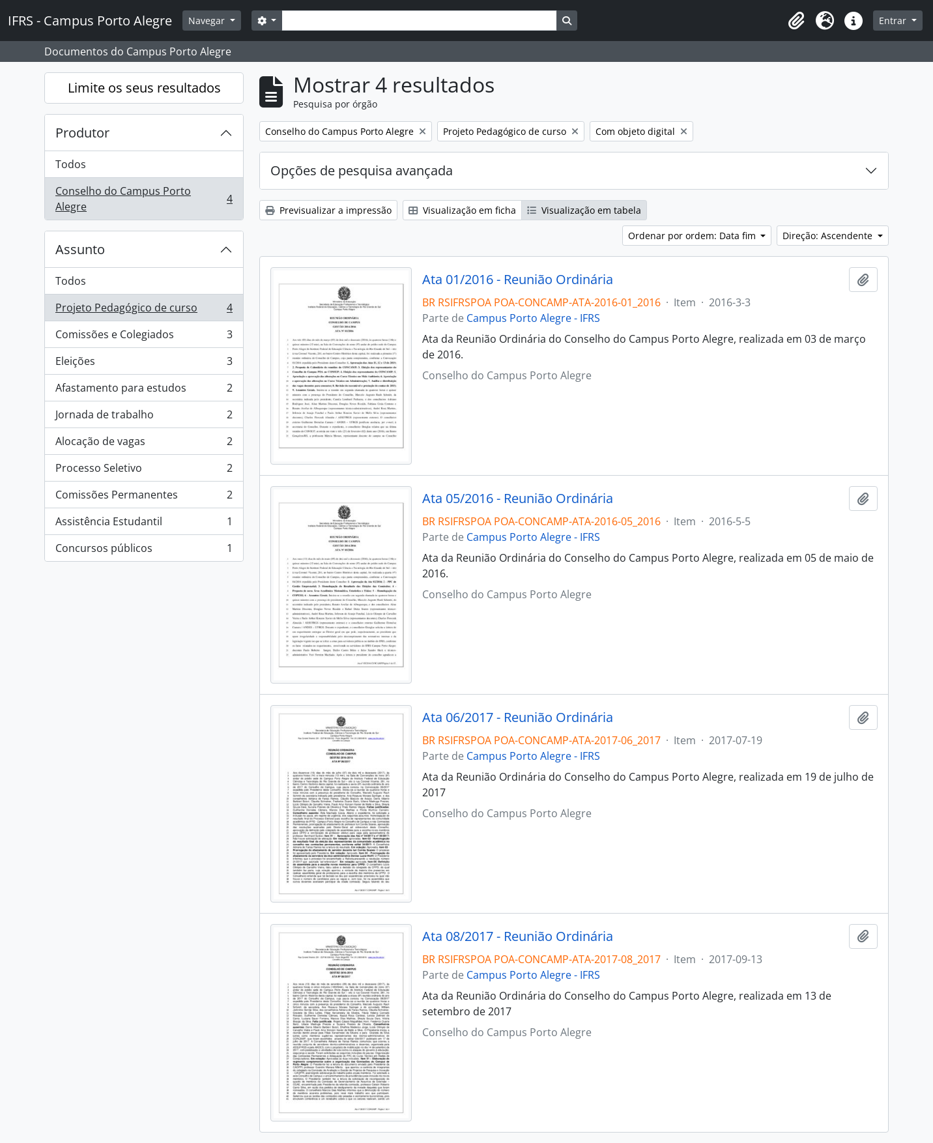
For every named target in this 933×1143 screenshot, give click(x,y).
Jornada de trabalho (144, 417)
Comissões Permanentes (144, 497)
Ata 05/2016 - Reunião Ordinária (517, 498)
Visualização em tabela (584, 210)
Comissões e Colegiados (144, 337)
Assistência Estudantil (144, 524)
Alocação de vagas (144, 444)
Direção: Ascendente (828, 235)
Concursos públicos (144, 550)
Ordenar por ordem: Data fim (693, 235)
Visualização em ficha (462, 210)
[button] (796, 21)
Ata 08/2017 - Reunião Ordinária (517, 936)
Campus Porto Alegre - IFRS (533, 318)
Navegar (207, 20)
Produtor (82, 132)
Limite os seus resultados (144, 87)
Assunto (80, 249)
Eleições (144, 364)
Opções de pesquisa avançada (361, 170)
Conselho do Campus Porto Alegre (144, 199)
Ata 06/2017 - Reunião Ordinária (517, 717)
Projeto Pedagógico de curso (144, 310)
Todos (70, 164)
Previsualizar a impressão (328, 210)
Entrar (894, 20)
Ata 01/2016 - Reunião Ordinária (517, 279)
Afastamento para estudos (144, 390)
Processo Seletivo (144, 471)
